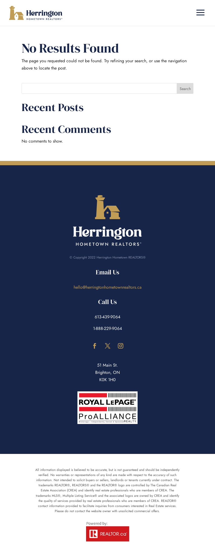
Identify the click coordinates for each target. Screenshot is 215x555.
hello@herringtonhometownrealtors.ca (108, 287)
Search (185, 88)
